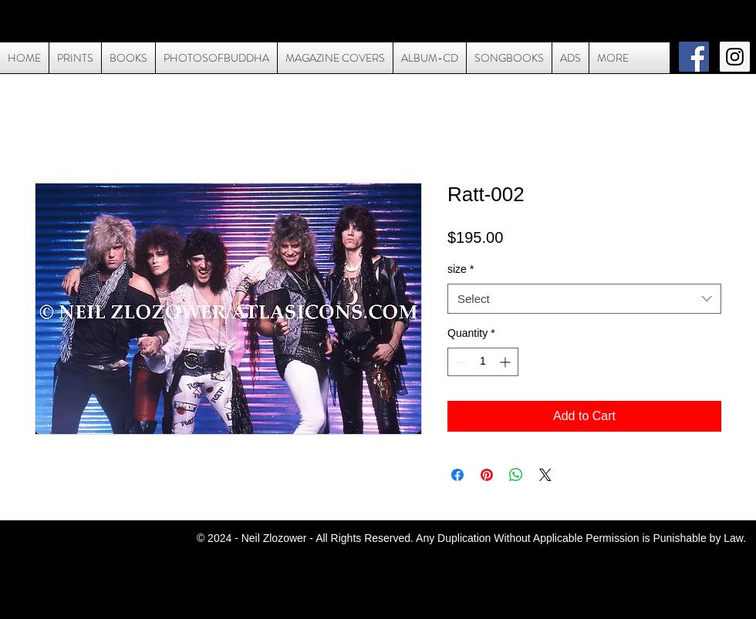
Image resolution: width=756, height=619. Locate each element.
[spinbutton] (483, 361)
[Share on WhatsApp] (516, 475)
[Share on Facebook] (457, 475)
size (460, 269)
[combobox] (584, 299)
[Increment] (506, 361)
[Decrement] (459, 361)
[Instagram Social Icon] (735, 57)
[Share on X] (545, 475)
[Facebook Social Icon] (694, 57)
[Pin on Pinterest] (487, 475)
